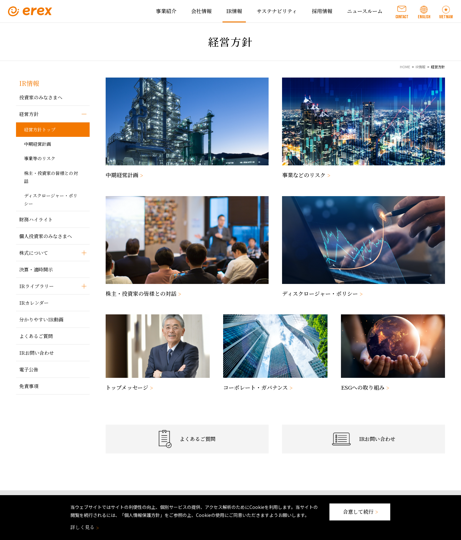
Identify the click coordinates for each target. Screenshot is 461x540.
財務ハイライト (36, 219)
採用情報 (322, 11)
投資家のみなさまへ (40, 97)
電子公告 (28, 369)
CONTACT (401, 17)
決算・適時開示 (36, 269)
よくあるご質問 (36, 336)
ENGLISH (424, 17)
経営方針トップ (39, 129)
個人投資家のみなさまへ (45, 236)
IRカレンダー (34, 302)
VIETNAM (446, 17)
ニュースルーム (365, 11)
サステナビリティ (277, 11)
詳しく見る (84, 527)
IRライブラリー (36, 286)
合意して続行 (360, 511)
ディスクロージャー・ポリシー (50, 199)
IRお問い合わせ (36, 352)
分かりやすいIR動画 (41, 319)
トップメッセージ (128, 387)
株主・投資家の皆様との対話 (51, 177)
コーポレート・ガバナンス (257, 387)
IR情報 (234, 11)
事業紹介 (166, 11)
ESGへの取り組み (364, 387)
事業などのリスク (305, 175)
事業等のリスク (39, 158)
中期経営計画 (37, 144)
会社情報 (201, 11)
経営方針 (28, 114)
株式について (33, 252)
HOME (405, 66)
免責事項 (28, 386)
